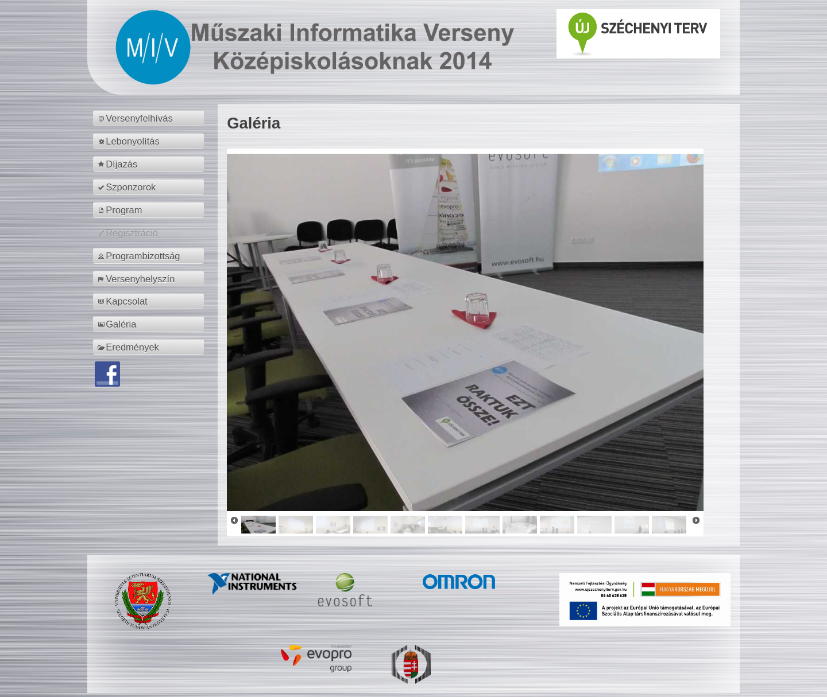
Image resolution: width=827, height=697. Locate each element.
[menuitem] (150, 118)
